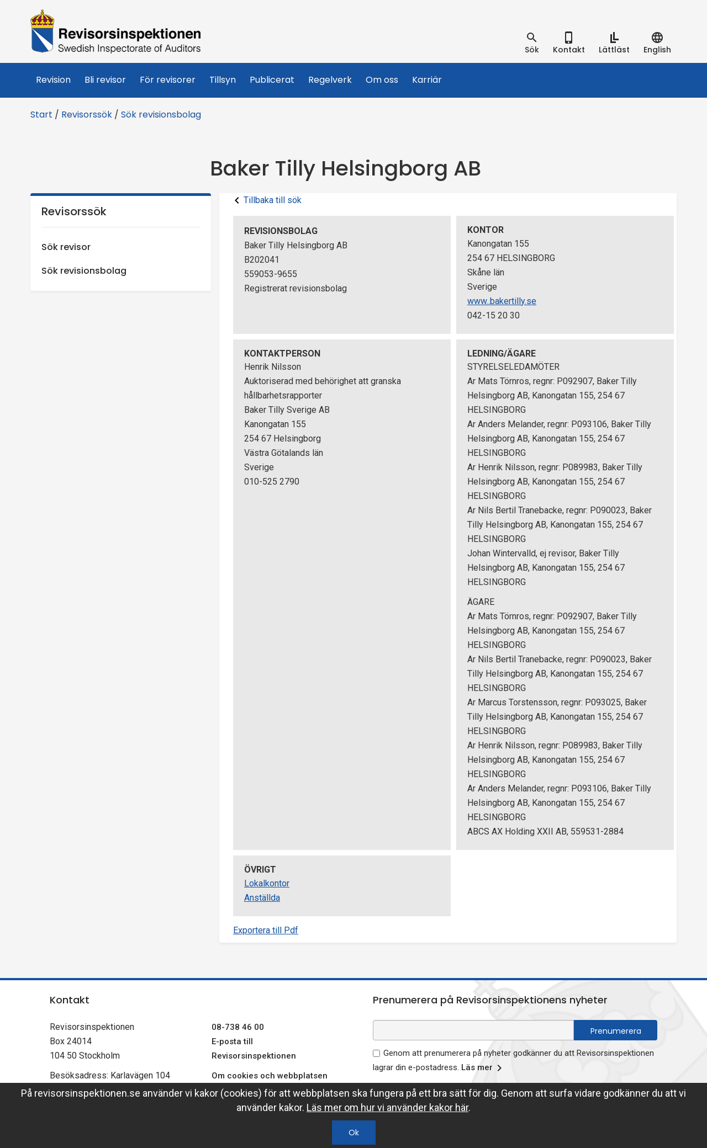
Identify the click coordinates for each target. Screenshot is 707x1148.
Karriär (427, 79)
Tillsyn (222, 79)
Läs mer (483, 1068)
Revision (53, 79)
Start (41, 114)
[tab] (532, 43)
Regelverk (330, 79)
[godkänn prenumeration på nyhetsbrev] (376, 1053)
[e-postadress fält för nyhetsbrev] (473, 1030)
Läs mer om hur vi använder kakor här (387, 1107)
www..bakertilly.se (501, 301)
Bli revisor (105, 79)
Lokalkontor (266, 883)
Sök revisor (66, 247)
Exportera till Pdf (265, 930)
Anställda (262, 897)
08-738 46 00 (238, 1027)
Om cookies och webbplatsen (270, 1076)
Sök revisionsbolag (161, 114)
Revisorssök (86, 114)
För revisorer (168, 79)
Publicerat (272, 79)
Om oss (382, 79)
